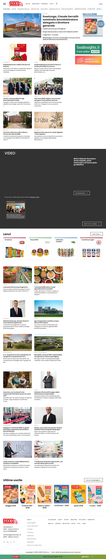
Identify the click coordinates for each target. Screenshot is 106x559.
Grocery (6, 96)
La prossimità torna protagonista (15, 287)
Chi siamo (30, 532)
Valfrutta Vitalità (59, 241)
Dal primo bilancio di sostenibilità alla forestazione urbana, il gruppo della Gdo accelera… (47, 397)
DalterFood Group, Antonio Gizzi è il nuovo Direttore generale (16, 322)
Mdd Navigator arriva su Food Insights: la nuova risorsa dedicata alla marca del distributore (61, 38)
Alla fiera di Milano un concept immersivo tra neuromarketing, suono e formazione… (17, 434)
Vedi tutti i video (92, 224)
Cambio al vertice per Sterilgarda (54, 29)
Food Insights (31, 523)
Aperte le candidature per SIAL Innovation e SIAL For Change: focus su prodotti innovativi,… (48, 104)
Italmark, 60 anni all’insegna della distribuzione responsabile (46, 393)
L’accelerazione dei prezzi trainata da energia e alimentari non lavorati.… (46, 466)
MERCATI (50, 523)
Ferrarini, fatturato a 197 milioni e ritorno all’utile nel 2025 (15, 133)
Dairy (36, 62)
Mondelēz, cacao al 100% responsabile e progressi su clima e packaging (48, 356)
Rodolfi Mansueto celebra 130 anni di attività (16, 65)
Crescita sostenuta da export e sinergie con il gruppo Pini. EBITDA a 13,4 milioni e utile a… (16, 138)
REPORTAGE (66, 523)
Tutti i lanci (97, 234)
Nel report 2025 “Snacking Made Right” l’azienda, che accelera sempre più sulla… (47, 359)
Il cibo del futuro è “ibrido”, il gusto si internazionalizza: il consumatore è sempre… (46, 292)
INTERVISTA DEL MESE (80, 9)
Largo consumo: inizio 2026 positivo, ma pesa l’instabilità (16, 462)
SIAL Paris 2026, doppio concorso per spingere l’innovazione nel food (47, 99)
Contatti (30, 529)
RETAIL (28, 4)
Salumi (6, 130)
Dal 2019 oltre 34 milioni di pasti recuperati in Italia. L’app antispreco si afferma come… (17, 399)
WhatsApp (100, 9)
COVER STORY (91, 9)
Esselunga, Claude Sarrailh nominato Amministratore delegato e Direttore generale (61, 21)
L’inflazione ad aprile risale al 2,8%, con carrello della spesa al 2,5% (48, 462)
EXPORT (66, 520)
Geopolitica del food (23, 9)
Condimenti (7, 425)
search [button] (56, 4)
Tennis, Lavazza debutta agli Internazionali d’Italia (13, 99)
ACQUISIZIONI (7, 352)
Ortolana (8, 240)
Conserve (7, 62)
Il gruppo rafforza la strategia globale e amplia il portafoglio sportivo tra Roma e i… (17, 104)
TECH (51, 4)
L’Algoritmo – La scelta (50, 35)
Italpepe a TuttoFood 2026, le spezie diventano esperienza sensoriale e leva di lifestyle (16, 429)
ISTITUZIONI (82, 520)
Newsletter (30, 542)
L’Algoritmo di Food (54, 9)
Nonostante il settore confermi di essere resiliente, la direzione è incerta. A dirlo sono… (16, 467)
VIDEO (84, 523)
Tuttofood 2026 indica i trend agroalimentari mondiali (44, 288)
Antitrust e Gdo (35, 9)
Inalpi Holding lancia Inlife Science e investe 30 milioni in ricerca (47, 65)
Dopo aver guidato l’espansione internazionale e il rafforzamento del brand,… (46, 433)
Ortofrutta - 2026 (61, 505)
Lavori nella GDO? (32, 526)
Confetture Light (87, 240)
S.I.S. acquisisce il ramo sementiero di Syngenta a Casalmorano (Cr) (17, 356)
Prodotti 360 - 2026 (27, 507)
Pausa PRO (34, 240)
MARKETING (91, 520)
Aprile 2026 (78, 506)
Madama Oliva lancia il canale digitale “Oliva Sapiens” (48, 133)
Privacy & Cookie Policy (34, 545)
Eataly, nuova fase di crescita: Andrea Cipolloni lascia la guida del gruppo (48, 429)
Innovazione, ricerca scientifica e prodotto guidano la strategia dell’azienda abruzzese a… (48, 138)
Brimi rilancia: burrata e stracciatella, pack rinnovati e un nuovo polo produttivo (16, 216)
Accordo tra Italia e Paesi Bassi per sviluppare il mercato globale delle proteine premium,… (46, 326)
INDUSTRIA (35, 4)
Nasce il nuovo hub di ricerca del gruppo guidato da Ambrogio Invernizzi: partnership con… (47, 70)
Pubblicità (30, 536)
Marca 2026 (44, 9)
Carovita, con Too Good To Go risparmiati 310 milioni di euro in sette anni (17, 394)
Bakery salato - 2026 (44, 507)
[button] (4, 3)
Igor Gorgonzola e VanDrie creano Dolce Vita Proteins (46, 322)
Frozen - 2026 (95, 506)
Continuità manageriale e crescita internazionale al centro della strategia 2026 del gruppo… (16, 326)
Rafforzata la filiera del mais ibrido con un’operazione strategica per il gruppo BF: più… (17, 360)
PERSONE (44, 4)
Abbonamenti (31, 539)
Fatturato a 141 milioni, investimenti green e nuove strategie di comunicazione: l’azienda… (17, 70)
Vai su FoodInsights (94, 480)
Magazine (90, 14)
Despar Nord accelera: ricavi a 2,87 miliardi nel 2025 (60, 32)
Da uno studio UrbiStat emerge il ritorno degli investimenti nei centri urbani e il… (16, 290)
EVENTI (36, 96)
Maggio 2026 (10, 506)
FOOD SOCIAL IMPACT (67, 9)
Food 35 (14, 9)
